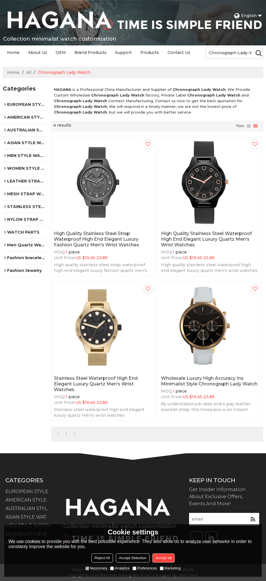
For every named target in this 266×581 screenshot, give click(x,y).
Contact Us (178, 52)
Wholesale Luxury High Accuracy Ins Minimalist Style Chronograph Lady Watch (209, 381)
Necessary (96, 568)
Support (123, 52)
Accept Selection (132, 558)
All (28, 72)
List (248, 126)
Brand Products (90, 52)
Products (149, 52)
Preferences (145, 568)
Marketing (170, 568)
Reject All (102, 558)
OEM (61, 52)
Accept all (163, 558)
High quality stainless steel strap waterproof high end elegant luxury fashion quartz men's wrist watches (96, 239)
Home (13, 52)
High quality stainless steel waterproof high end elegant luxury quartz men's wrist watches (206, 239)
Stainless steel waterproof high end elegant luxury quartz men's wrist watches (96, 384)
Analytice (120, 568)
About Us (37, 52)
